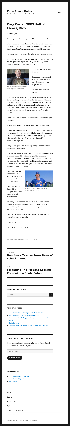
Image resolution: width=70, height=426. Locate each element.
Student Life (11, 401)
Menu (59, 12)
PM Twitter (13, 381)
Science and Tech (13, 415)
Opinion (10, 406)
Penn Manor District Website (19, 376)
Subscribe (14, 358)
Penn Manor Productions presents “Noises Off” (26, 313)
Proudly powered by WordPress (29, 420)
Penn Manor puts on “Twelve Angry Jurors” (24, 315)
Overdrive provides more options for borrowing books (28, 325)
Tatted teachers (14, 323)
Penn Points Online (20, 11)
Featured (35, 239)
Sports (9, 397)
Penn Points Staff (15, 239)
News (9, 392)
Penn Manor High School (18, 379)
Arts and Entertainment (16, 410)
